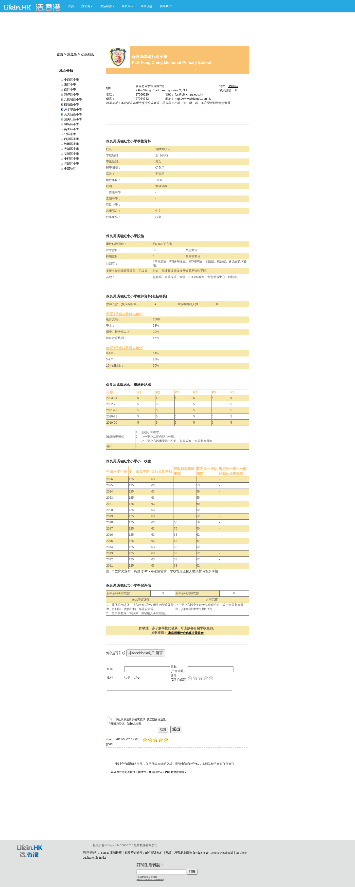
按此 (133, 723)
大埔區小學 (71, 149)
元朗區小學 (71, 163)
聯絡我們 (166, 6)
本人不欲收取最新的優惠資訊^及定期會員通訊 (137, 719)
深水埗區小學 (73, 109)
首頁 (71, 6)
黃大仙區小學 (73, 114)
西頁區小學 (71, 139)
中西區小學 (71, 79)
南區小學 (70, 89)
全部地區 (70, 168)
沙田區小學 (71, 144)
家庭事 (72, 54)
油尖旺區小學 (73, 119)
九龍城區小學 (73, 99)
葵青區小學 (71, 129)
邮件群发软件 (154, 852)
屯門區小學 (71, 158)
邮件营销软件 (133, 852)
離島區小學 (71, 124)
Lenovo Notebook (221, 852)
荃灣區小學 (71, 154)
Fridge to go (201, 852)
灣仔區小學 (71, 94)
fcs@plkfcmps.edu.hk (189, 94)
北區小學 (70, 134)
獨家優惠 (146, 6)
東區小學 (70, 84)
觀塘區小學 (71, 104)
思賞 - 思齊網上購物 (179, 852)
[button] (87, 6)
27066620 (142, 94)
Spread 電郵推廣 (111, 852)
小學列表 (87, 54)
